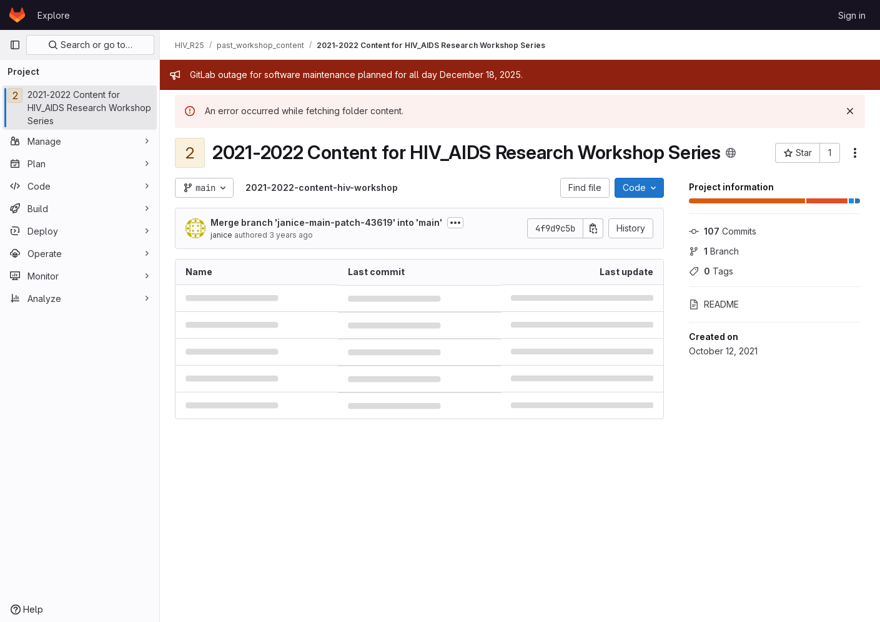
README (714, 304)
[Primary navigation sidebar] (15, 45)
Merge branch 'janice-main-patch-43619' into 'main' (326, 222)
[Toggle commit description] (455, 222)
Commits (722, 231)
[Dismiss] (850, 111)
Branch (714, 251)
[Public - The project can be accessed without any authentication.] (731, 153)
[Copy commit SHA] (593, 228)
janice (221, 235)
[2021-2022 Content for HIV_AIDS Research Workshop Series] (79, 107)
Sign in (852, 15)
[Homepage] (17, 15)
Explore (53, 15)
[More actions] (855, 153)
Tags (711, 271)
